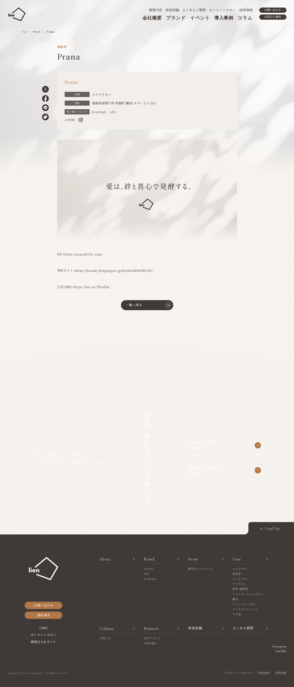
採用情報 (246, 10)
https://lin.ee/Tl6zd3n (91, 287)
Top (24, 31)
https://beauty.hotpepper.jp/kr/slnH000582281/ (113, 270)
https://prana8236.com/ (83, 254)
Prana (50, 31)
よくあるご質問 (194, 10)
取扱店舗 (172, 10)
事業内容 (155, 10)
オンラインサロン (222, 10)
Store (36, 31)
